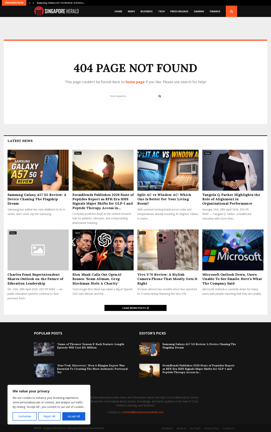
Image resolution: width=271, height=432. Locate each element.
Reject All (49, 416)
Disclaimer (167, 428)
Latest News (20, 141)
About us (181, 428)
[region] (49, 404)
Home (118, 11)
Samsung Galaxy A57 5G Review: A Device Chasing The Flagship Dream (37, 199)
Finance (215, 11)
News (131, 11)
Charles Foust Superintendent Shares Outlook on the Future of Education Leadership (35, 278)
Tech (161, 11)
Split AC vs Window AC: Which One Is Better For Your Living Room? (164, 199)
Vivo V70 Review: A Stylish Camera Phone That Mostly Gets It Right (167, 278)
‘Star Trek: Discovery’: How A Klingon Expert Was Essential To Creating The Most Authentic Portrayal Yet (92, 369)
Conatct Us (228, 428)
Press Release (179, 11)
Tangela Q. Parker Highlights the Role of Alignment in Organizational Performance (231, 199)
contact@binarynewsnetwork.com (143, 412)
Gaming (199, 11)
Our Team (195, 428)
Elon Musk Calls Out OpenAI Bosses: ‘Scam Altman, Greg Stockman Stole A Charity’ (96, 278)
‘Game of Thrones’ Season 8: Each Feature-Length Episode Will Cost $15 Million (90, 345)
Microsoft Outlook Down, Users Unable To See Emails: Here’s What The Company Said (232, 278)
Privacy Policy (211, 428)
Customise (24, 416)
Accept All (74, 416)
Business (147, 11)
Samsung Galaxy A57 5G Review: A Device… (61, 2)
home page (135, 82)
